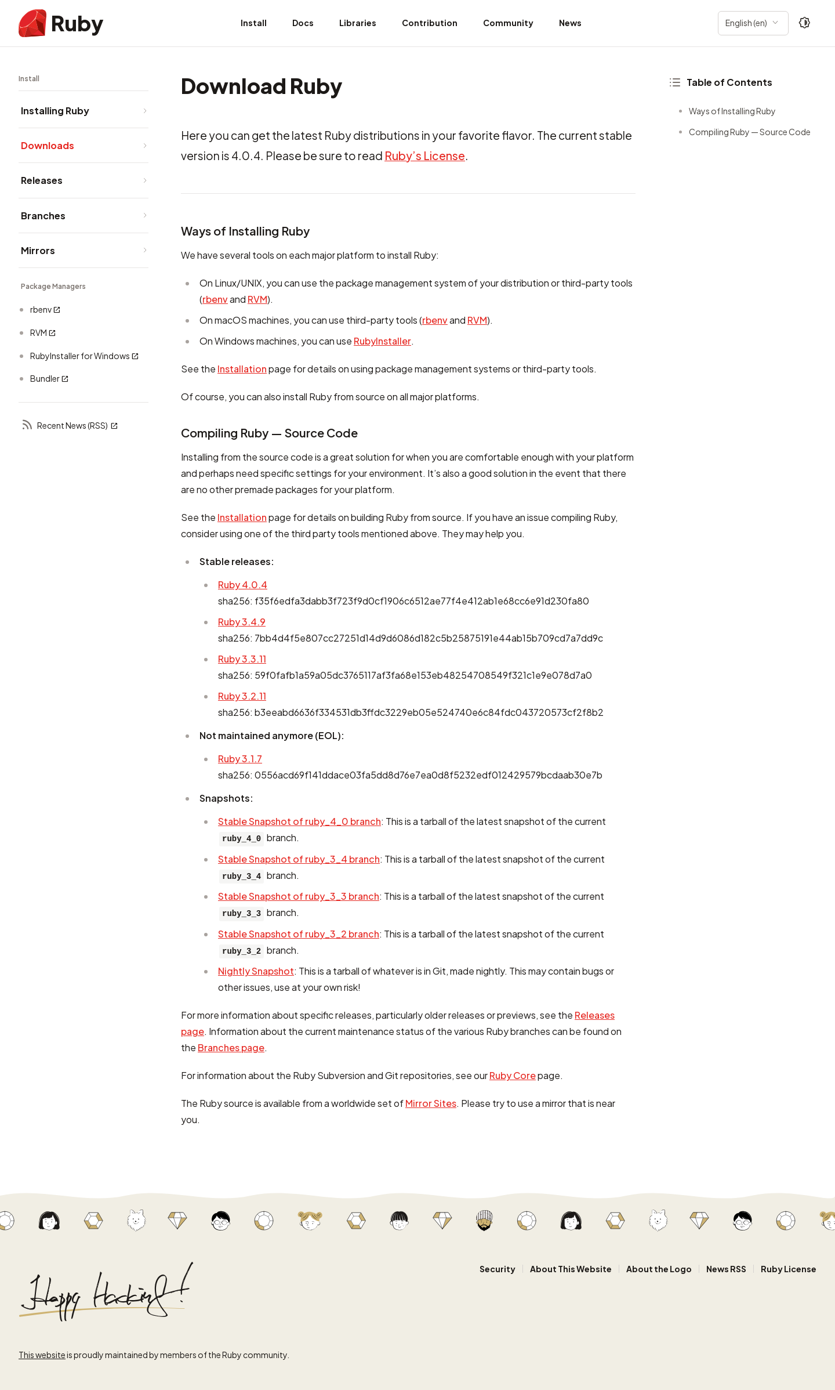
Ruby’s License (424, 155)
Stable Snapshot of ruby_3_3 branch (298, 896)
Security (497, 1269)
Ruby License (788, 1269)
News (570, 22)
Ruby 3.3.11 (242, 659)
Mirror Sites (430, 1103)
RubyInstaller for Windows (84, 355)
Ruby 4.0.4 (242, 584)
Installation (242, 369)
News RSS (726, 1269)
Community (508, 22)
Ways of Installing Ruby (732, 111)
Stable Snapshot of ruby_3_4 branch (299, 859)
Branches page (231, 1047)
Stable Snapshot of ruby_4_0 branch (299, 821)
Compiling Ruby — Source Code (750, 131)
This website (42, 1354)
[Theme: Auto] (804, 23)
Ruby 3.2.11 (242, 696)
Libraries (357, 22)
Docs (303, 22)
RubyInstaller (382, 341)
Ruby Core (512, 1075)
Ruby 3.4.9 (242, 622)
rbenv (45, 309)
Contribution (430, 22)
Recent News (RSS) (69, 426)
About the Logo (659, 1269)
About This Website (571, 1269)
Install (254, 22)
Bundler (49, 378)
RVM (43, 332)
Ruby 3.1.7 (240, 758)
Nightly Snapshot (256, 971)
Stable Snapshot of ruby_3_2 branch (298, 934)
